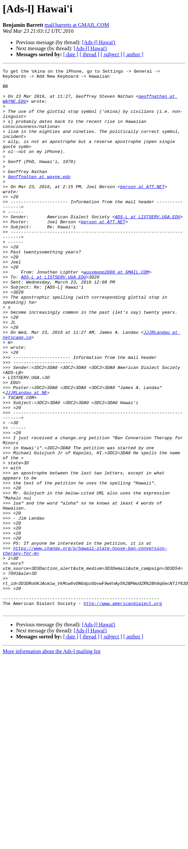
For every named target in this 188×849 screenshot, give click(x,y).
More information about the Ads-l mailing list (51, 759)
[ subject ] (111, 54)
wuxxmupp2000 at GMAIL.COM (116, 312)
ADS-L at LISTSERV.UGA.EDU (147, 246)
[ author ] (133, 54)
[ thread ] (89, 54)
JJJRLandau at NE (26, 457)
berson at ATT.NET (142, 210)
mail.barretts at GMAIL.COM (76, 25)
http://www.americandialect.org (123, 710)
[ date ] (70, 54)
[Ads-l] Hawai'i (98, 42)
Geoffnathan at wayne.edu (39, 198)
